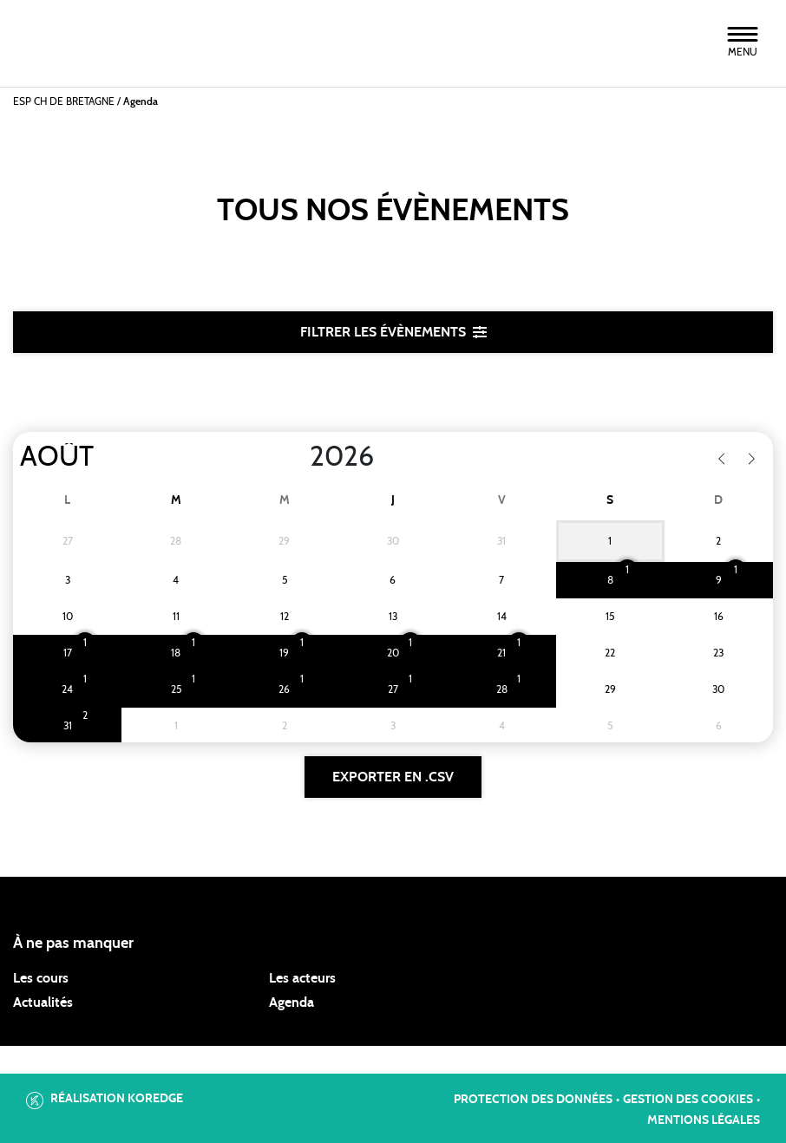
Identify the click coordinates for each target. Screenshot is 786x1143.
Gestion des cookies (688, 1100)
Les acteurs (302, 978)
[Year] (296, 457)
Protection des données (533, 1100)
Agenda (291, 1002)
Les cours (41, 978)
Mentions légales (703, 1120)
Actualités (43, 1002)
